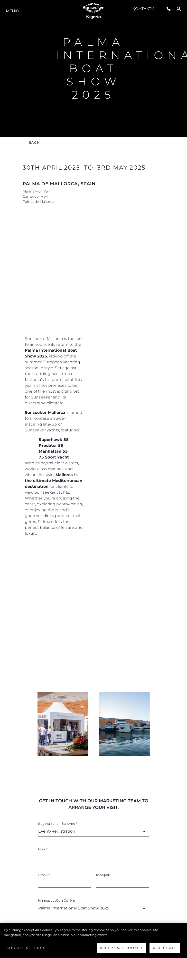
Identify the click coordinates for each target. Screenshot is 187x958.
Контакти (143, 8)
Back (34, 142)
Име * (42, 849)
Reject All (165, 948)
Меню (12, 11)
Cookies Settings (26, 948)
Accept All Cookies (122, 948)
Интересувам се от (56, 900)
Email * (44, 875)
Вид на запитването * (57, 824)
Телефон (103, 875)
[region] (93, 940)
